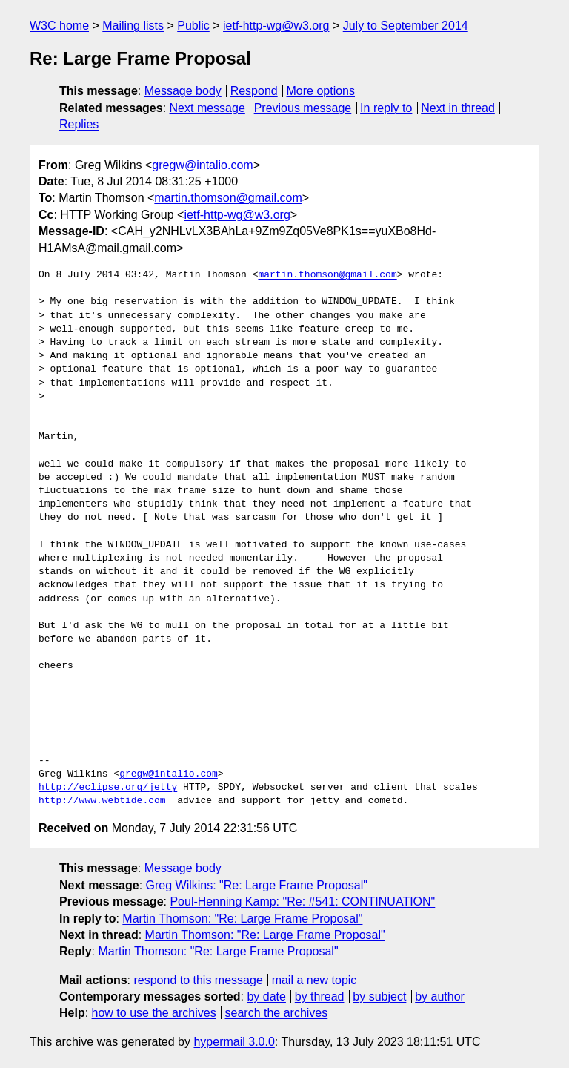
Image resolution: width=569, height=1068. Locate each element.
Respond (254, 91)
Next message (207, 108)
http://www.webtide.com (102, 801)
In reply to (386, 108)
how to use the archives (154, 1012)
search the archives (276, 1012)
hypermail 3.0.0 (233, 1041)
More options (321, 91)
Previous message (303, 108)
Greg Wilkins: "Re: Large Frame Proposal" (256, 885)
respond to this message (197, 980)
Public (193, 25)
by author (440, 996)
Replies (79, 124)
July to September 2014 (405, 25)
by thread (320, 996)
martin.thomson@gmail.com (228, 197)
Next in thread (458, 108)
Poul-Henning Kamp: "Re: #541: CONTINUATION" (302, 901)
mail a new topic (314, 980)
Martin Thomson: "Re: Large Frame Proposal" (242, 918)
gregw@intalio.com (202, 165)
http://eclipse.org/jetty (108, 787)
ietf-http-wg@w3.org (276, 25)
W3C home (59, 25)
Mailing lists (133, 25)
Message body (183, 91)
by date (266, 996)
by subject (379, 996)
